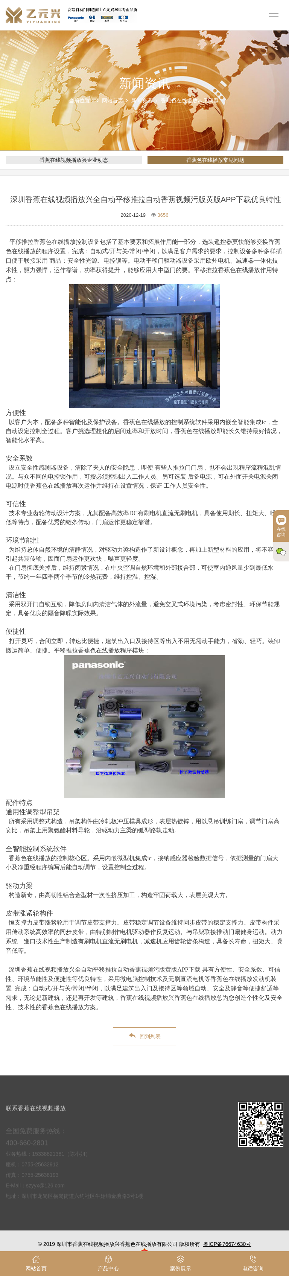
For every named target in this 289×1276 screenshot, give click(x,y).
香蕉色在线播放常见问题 (190, 100)
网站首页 (112, 100)
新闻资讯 (141, 100)
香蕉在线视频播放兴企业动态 (74, 160)
